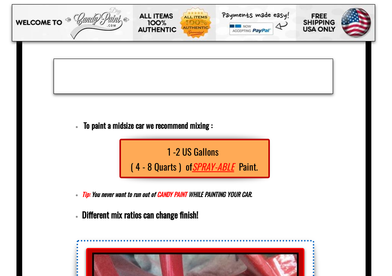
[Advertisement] (193, 76)
